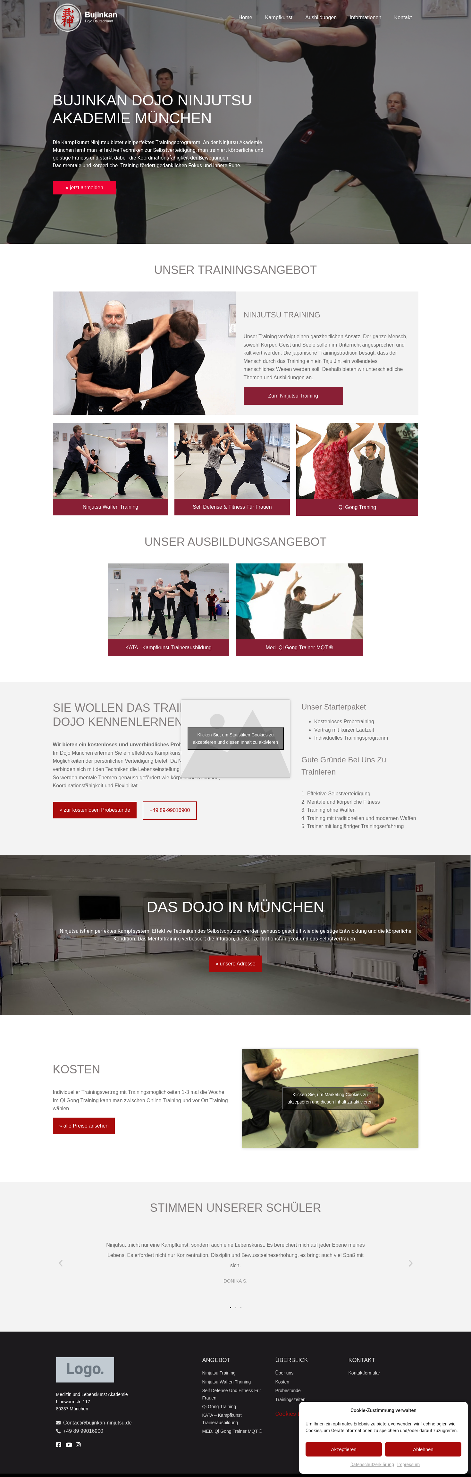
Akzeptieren (343, 1449)
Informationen (365, 17)
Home (245, 17)
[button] (60, 1263)
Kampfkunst (278, 17)
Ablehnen (423, 1449)
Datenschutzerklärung (372, 1464)
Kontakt (403, 17)
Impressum (408, 1464)
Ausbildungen (321, 17)
